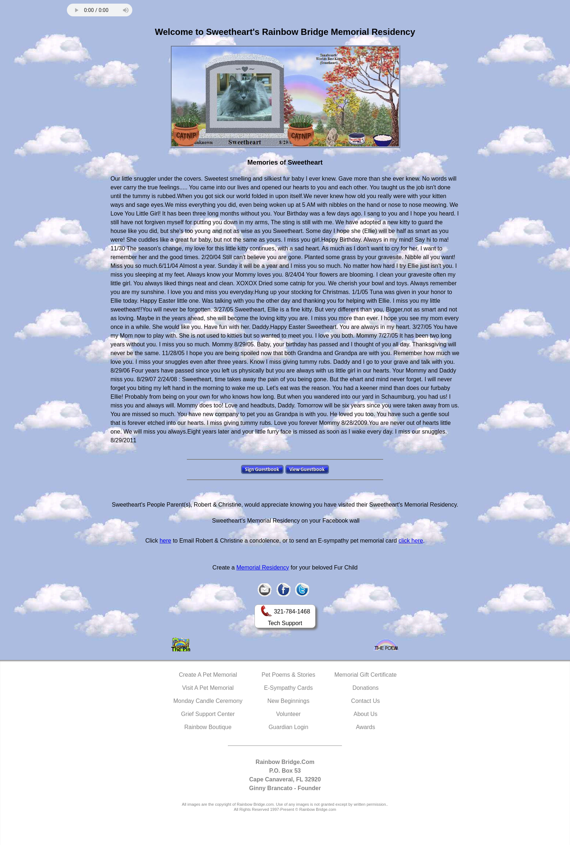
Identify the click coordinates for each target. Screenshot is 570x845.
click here (410, 541)
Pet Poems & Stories (289, 675)
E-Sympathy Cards (288, 688)
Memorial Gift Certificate (365, 675)
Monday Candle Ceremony (207, 701)
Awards (365, 727)
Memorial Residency (262, 567)
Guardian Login (288, 727)
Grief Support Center (208, 714)
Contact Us (365, 701)
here (165, 541)
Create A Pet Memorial (208, 675)
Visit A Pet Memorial (208, 688)
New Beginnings (289, 701)
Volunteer (288, 714)
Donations (365, 688)
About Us (366, 714)
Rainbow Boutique (208, 727)
